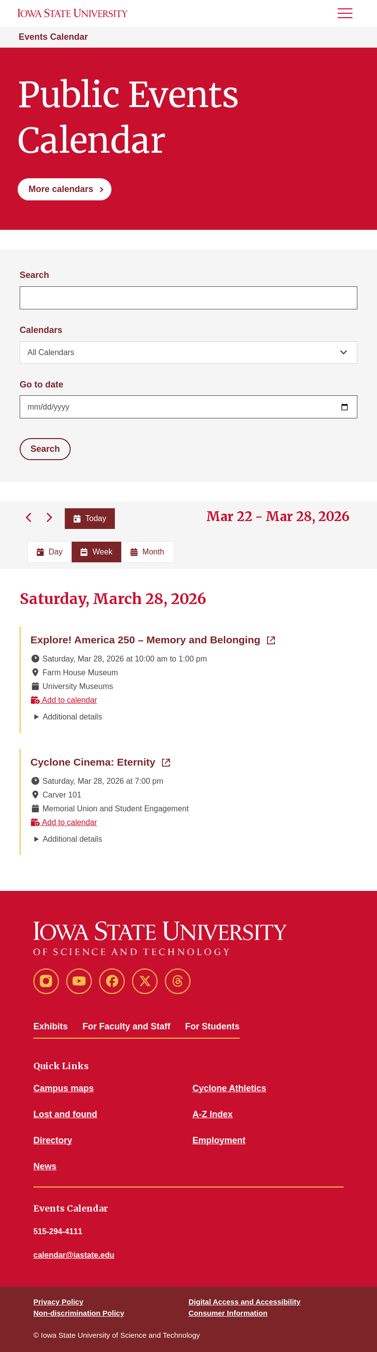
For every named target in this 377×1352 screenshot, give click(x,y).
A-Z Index (212, 1114)
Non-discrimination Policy (78, 1313)
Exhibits (50, 1026)
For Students (212, 1026)
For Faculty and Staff (126, 1026)
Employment (218, 1140)
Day (49, 552)
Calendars (41, 330)
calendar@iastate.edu (73, 1255)
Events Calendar (53, 37)
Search (34, 275)
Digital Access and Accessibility (244, 1301)
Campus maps (63, 1088)
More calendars (60, 189)
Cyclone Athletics (229, 1088)
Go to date (41, 384)
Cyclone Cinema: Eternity (100, 761)
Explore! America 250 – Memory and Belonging (152, 639)
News (44, 1166)
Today (90, 518)
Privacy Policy (58, 1301)
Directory (52, 1140)
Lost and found (65, 1114)
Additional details (72, 717)
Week (96, 552)
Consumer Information (228, 1313)
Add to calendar (63, 700)
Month (147, 552)
